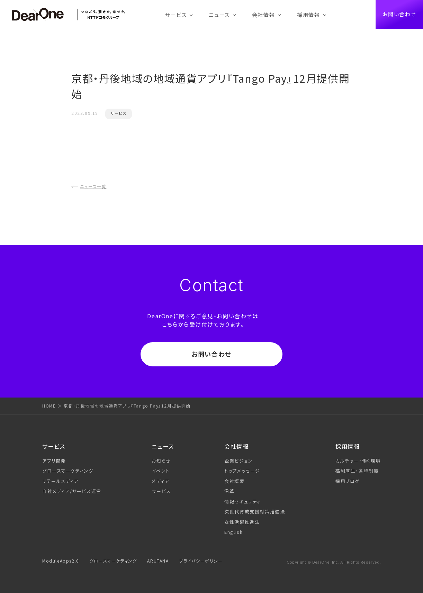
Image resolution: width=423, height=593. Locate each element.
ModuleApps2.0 (60, 561)
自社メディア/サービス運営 (71, 491)
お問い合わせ (399, 14)
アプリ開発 (54, 460)
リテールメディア (60, 481)
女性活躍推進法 (242, 522)
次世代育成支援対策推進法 (254, 511)
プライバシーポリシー (201, 561)
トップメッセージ (242, 470)
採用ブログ (347, 481)
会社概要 (234, 481)
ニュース (219, 14)
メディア (160, 481)
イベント (161, 470)
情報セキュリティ (242, 501)
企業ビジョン (238, 460)
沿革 (229, 491)
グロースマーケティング (67, 470)
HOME (49, 406)
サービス (176, 14)
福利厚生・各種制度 (357, 470)
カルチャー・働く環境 (358, 460)
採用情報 (308, 14)
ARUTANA (158, 561)
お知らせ (161, 460)
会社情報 (263, 14)
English (233, 532)
